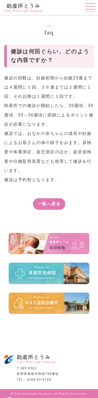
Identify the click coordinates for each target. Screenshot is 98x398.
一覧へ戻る (49, 203)
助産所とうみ (23, 7)
